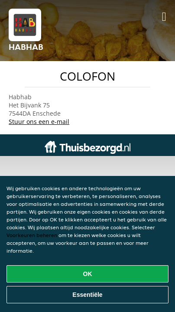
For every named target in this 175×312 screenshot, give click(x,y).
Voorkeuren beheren (31, 235)
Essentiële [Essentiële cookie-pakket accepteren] (87, 294)
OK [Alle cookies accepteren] (87, 273)
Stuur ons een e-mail (39, 121)
